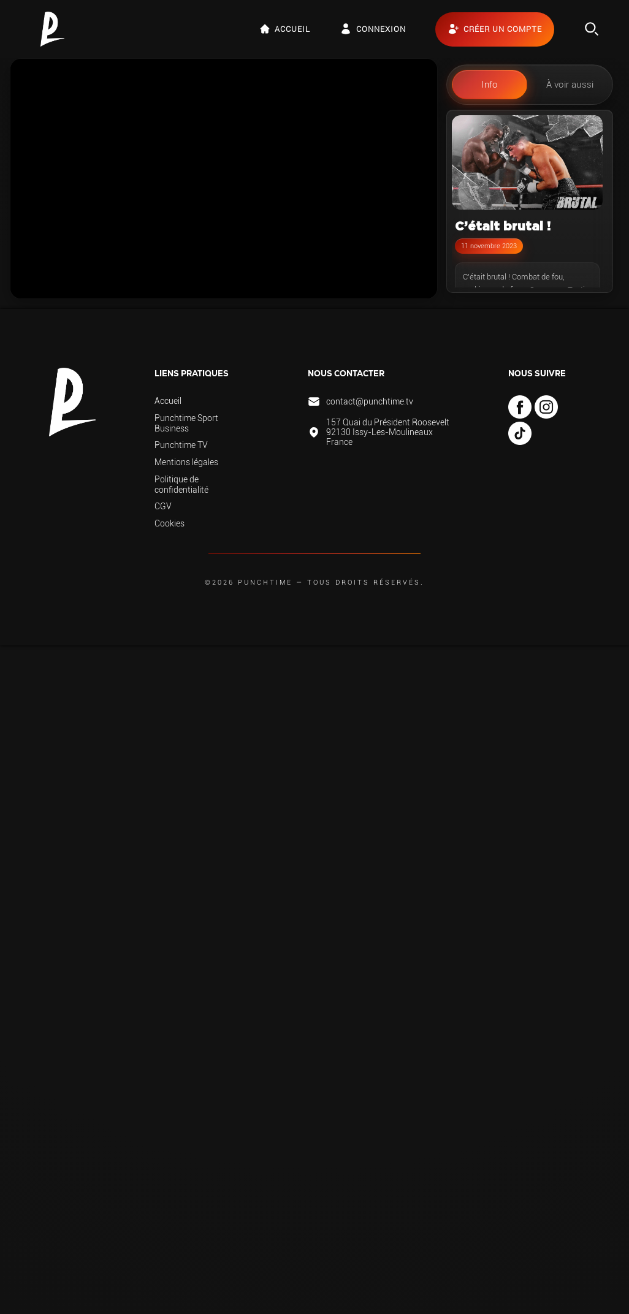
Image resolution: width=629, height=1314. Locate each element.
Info (489, 84)
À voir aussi (569, 84)
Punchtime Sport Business (186, 423)
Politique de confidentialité (181, 484)
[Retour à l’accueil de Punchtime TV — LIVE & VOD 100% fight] (52, 29)
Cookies (169, 523)
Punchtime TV (181, 445)
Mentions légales (186, 462)
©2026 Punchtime (248, 583)
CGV (163, 506)
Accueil (167, 401)
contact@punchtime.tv (369, 401)
